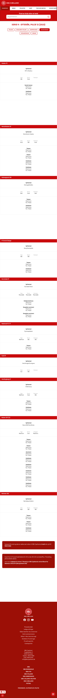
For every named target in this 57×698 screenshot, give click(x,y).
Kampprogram (33, 29)
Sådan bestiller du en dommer (28, 631)
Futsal (28, 683)
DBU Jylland (28, 674)
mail (43, 544)
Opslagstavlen (25, 33)
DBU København (28, 676)
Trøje (21, 77)
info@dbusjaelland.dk (28, 659)
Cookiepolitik (28, 643)
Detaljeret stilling (21, 29)
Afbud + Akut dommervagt (28, 636)
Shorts (28, 77)
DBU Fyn (28, 671)
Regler (34, 33)
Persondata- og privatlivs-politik (28, 688)
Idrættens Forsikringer (28, 639)
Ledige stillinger (28, 629)
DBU (28, 667)
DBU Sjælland (28, 681)
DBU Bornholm (28, 669)
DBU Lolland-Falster (28, 678)
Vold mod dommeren (28, 634)
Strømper (36, 77)
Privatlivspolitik (28, 641)
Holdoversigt (44, 29)
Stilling (11, 29)
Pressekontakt (28, 627)
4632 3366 (8, 546)
